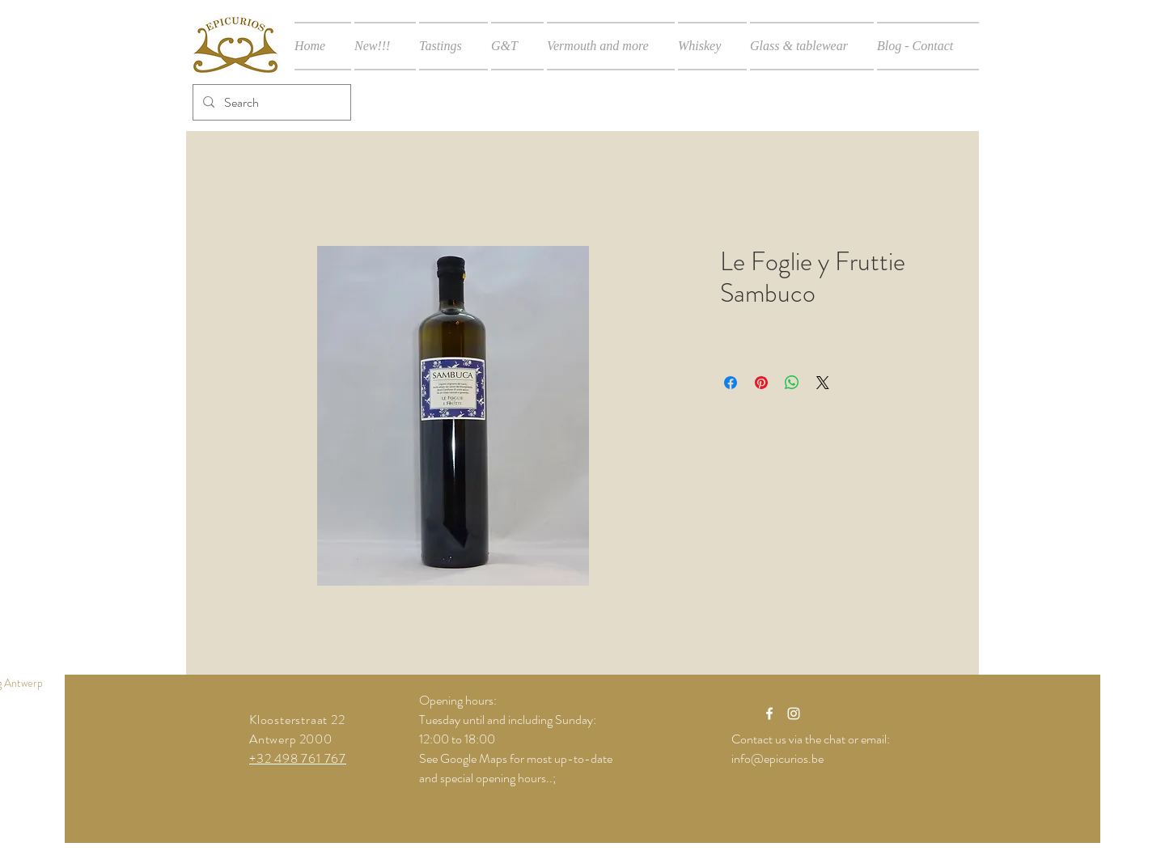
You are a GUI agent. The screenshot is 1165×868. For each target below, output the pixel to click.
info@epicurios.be (777, 758)
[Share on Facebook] (730, 382)
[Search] (270, 102)
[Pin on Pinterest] (761, 382)
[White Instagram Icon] (794, 713)
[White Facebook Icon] (769, 713)
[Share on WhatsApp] (792, 382)
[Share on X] (822, 382)
